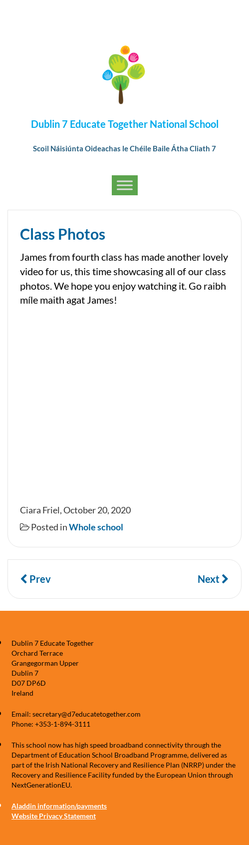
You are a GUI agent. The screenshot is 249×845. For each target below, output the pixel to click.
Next (213, 579)
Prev (35, 579)
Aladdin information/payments (59, 806)
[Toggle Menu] (125, 185)
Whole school (96, 526)
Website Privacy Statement (53, 816)
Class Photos (62, 234)
